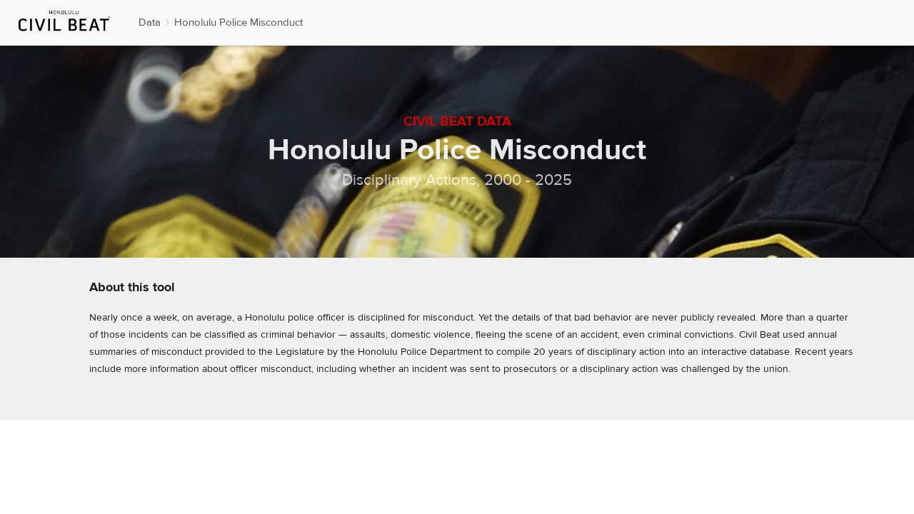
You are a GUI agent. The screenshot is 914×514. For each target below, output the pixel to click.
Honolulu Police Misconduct (238, 22)
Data (150, 22)
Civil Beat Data (457, 121)
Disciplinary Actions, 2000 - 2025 (457, 180)
